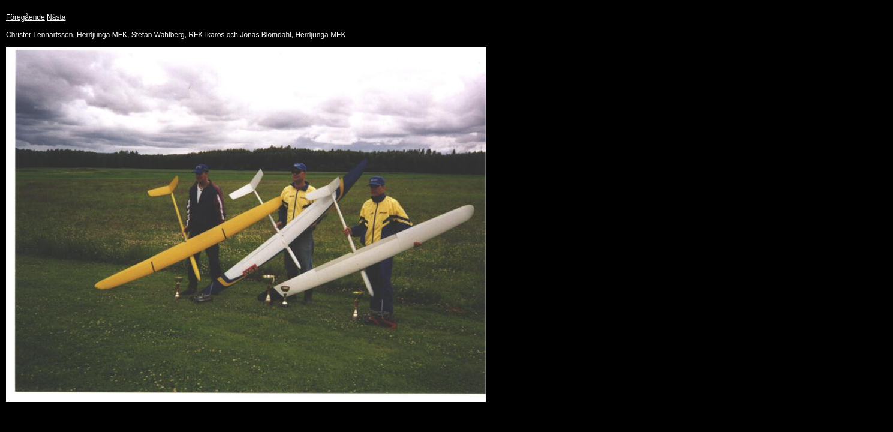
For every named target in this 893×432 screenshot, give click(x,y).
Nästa (56, 17)
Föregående (25, 17)
